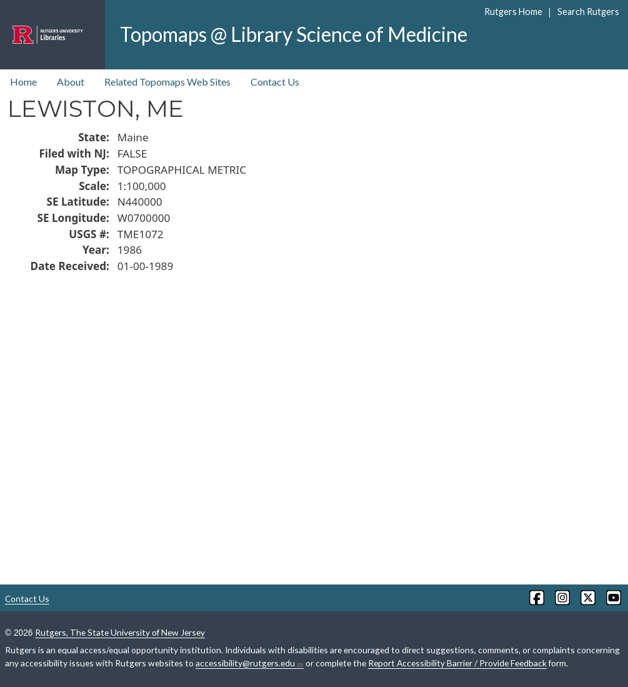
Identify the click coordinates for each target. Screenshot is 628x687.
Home (23, 82)
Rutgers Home (513, 11)
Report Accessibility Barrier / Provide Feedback (457, 663)
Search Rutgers (588, 11)
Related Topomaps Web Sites (167, 82)
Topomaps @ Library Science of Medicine (293, 34)
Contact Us (275, 82)
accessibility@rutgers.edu (250, 663)
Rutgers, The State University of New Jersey (120, 632)
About (70, 82)
